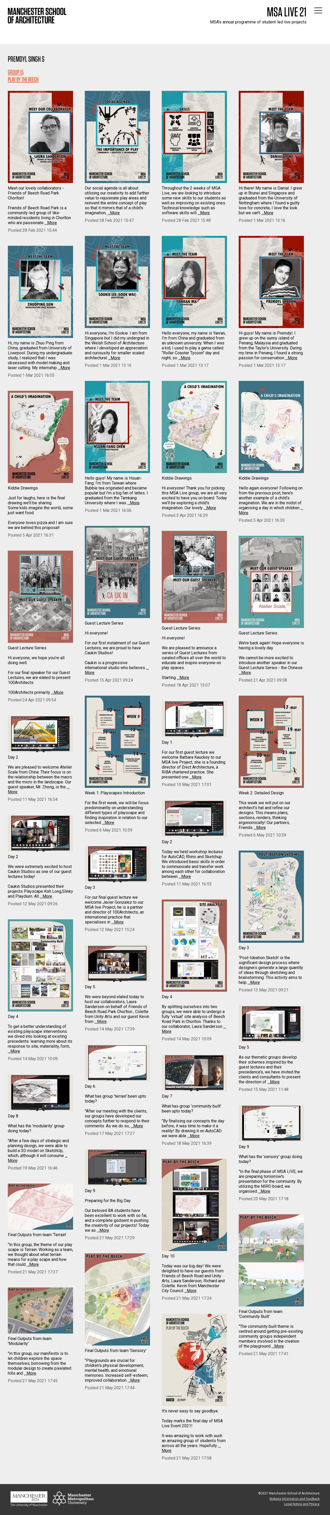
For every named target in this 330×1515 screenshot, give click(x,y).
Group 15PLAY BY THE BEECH (23, 75)
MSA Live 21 (287, 12)
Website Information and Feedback (294, 1499)
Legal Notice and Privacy (302, 1504)
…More (51, 222)
